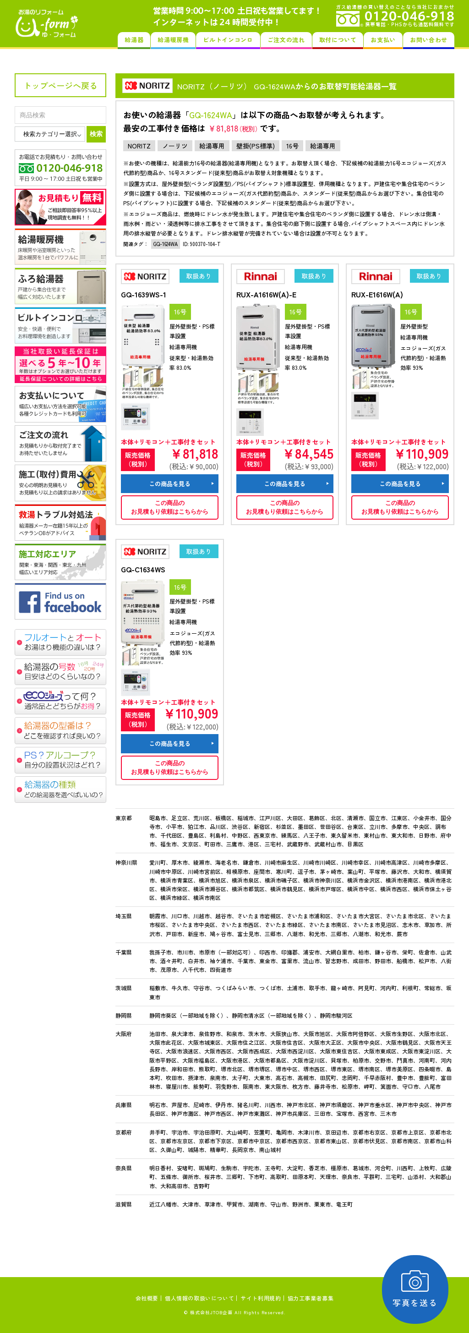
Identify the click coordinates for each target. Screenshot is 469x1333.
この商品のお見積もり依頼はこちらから (169, 507)
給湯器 (134, 39)
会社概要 (147, 1298)
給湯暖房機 (173, 39)
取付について (338, 39)
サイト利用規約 (260, 1298)
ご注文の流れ (286, 39)
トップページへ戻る (60, 85)
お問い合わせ (428, 39)
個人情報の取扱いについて (199, 1298)
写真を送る (416, 1289)
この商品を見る (170, 483)
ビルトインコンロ (228, 39)
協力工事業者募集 (311, 1298)
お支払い (383, 39)
